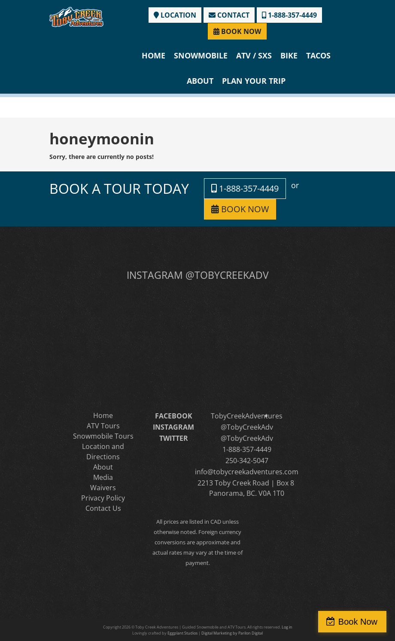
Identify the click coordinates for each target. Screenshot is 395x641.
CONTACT (229, 15)
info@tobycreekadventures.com (246, 471)
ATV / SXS (254, 55)
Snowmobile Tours (103, 436)
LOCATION (175, 15)
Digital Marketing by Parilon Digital (232, 633)
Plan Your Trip (254, 81)
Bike (289, 55)
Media (103, 477)
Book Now (357, 621)
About (200, 81)
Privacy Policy (103, 498)
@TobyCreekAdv (247, 427)
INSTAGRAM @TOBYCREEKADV (198, 275)
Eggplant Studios (182, 633)
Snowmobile (201, 55)
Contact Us (103, 508)
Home (153, 55)
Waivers (103, 487)
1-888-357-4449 (289, 15)
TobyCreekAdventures (247, 416)
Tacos (318, 55)
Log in (287, 627)
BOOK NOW (237, 31)
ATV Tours (103, 425)
